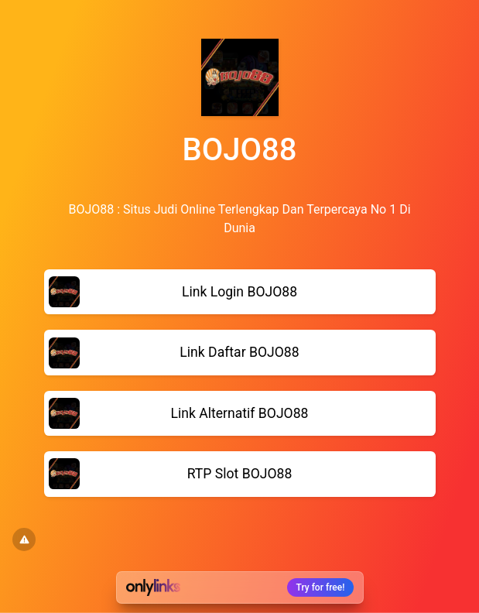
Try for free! (320, 587)
